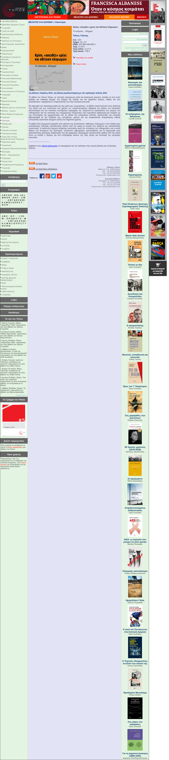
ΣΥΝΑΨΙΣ (6, 249)
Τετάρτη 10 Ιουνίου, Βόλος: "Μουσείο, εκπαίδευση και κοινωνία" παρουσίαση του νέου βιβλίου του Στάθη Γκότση (13, 372)
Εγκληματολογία (8, 51)
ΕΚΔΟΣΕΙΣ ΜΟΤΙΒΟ (119, 17)
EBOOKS (141, 17)
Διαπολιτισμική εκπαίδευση (12, 34)
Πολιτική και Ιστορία (9, 130)
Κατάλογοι (14, 312)
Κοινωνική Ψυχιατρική (10, 85)
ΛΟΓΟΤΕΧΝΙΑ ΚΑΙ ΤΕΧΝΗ (47, 17)
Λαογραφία (6, 95)
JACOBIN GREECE (9, 21)
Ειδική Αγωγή (7, 54)
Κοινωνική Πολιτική (9, 82)
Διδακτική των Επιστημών (12, 41)
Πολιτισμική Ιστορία (9, 134)
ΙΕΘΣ (4, 283)
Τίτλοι (14, 210)
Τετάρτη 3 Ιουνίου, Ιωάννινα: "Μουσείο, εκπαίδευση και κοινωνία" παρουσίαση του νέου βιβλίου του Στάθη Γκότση (13, 363)
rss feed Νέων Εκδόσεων (46, 169)
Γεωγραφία (6, 28)
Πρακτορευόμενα (14, 254)
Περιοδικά (14, 231)
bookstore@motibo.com (111, 187)
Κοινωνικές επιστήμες (10, 75)
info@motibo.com (113, 175)
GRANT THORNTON (10, 258)
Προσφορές (135, 23)
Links (14, 300)
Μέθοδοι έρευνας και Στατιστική (14, 108)
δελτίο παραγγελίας (14, 447)
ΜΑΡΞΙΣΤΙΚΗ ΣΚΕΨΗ (10, 242)
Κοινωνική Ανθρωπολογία (12, 78)
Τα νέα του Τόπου (14, 319)
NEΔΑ (4, 265)
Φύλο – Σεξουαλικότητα (11, 155)
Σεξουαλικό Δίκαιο (9, 142)
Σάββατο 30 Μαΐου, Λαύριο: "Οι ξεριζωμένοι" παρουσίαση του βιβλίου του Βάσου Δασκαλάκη (13, 390)
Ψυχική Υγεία (7, 161)
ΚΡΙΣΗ (4, 239)
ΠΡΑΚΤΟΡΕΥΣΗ (8, 292)
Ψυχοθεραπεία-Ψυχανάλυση (13, 165)
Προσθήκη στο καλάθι (83, 58)
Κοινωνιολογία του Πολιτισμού (13, 91)
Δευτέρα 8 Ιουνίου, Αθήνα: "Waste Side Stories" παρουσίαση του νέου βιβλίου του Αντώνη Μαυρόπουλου (14, 335)
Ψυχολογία (6, 168)
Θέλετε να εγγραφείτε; (140, 50)
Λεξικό (4, 98)
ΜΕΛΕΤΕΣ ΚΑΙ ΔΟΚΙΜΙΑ (86, 17)
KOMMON (6, 262)
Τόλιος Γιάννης (80, 35)
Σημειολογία (6, 145)
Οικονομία (6, 121)
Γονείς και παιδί (8, 31)
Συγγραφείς (14, 190)
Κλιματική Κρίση (8, 72)
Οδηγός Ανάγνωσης (14, 306)
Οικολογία (6, 117)
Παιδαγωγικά (7, 124)
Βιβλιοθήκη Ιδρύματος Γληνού (13, 25)
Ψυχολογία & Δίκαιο (9, 171)
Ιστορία (4, 69)
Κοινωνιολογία (7, 88)
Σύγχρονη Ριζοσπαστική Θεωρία (14, 148)
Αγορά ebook (79, 64)
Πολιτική (5, 127)
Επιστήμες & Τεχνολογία (11, 62)
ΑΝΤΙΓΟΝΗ (6, 236)
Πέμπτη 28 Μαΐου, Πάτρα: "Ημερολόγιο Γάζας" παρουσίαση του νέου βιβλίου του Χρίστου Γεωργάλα (13, 343)
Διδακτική (5, 38)
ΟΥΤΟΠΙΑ (6, 246)
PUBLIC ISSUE (8, 268)
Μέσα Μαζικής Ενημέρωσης (12, 114)
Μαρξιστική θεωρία (9, 101)
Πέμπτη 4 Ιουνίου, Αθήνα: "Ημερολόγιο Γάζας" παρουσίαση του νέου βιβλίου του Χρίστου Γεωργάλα (13, 326)
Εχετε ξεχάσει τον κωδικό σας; (136, 48)
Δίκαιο (4, 47)
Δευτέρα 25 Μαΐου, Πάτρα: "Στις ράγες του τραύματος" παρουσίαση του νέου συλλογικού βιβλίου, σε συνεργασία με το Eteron (13, 381)
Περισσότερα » (21, 395)
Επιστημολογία (7, 65)
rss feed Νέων (41, 163)
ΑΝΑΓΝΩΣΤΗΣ (7, 271)
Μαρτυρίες (6, 104)
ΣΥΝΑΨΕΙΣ (6, 295)
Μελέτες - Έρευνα (9, 111)
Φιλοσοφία (6, 152)
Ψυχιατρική (6, 158)
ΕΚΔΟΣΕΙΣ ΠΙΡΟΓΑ (9, 275)
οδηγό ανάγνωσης (49, 146)
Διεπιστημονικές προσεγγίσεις (13, 44)
